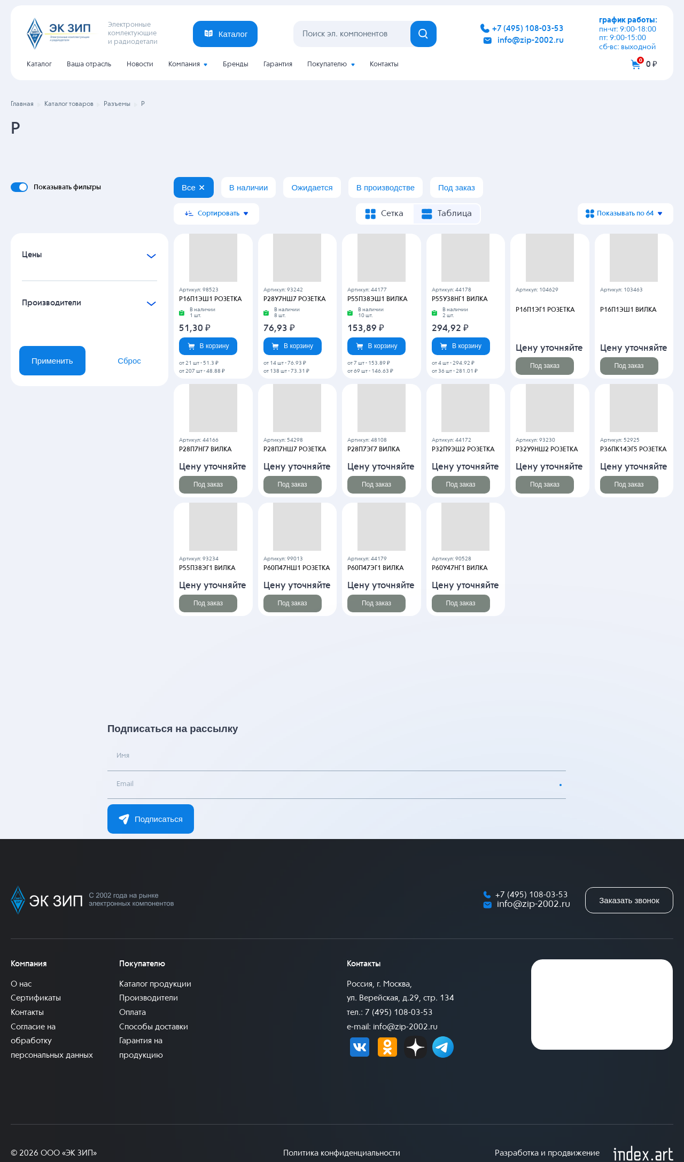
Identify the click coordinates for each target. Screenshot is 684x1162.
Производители (148, 998)
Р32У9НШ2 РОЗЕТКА (547, 450)
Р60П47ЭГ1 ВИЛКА (375, 568)
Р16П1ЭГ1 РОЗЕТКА (545, 310)
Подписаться (151, 819)
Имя (123, 756)
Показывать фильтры (67, 186)
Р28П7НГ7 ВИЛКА (205, 450)
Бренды (235, 64)
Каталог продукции (155, 984)
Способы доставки (153, 1027)
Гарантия (277, 64)
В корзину (208, 346)
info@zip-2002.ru (531, 40)
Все (189, 187)
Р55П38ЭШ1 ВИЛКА (377, 299)
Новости (140, 64)
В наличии (248, 187)
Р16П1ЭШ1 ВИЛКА (628, 310)
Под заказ (456, 187)
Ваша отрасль (89, 64)
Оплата (132, 1013)
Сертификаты (36, 998)
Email (125, 785)
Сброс (129, 360)
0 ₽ (651, 64)
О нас (21, 984)
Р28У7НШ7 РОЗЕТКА (294, 299)
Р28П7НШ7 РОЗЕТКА (295, 450)
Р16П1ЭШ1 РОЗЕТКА (210, 299)
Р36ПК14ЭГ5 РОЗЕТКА (633, 450)
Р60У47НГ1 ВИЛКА (460, 568)
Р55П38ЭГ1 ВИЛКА (207, 568)
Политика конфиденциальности (341, 1153)
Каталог (39, 64)
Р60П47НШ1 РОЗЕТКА (296, 568)
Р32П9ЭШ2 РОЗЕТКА (463, 450)
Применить (52, 360)
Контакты (384, 64)
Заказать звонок (629, 900)
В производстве (385, 187)
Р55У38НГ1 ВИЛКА (460, 299)
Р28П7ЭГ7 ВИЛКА (373, 450)
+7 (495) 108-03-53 (528, 29)
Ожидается (311, 187)
